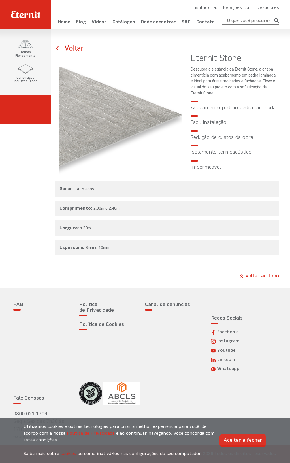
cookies (68, 454)
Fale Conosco (28, 398)
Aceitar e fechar (242, 440)
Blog (81, 22)
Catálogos (123, 22)
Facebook (224, 332)
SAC (186, 22)
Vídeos (99, 22)
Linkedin (223, 360)
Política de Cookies (101, 324)
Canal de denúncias (167, 304)
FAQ (18, 304)
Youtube (223, 350)
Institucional (204, 7)
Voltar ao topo (259, 276)
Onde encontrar (158, 22)
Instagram (225, 341)
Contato (205, 22)
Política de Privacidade (96, 307)
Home (64, 22)
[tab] (25, 49)
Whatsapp (225, 369)
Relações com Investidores (251, 7)
